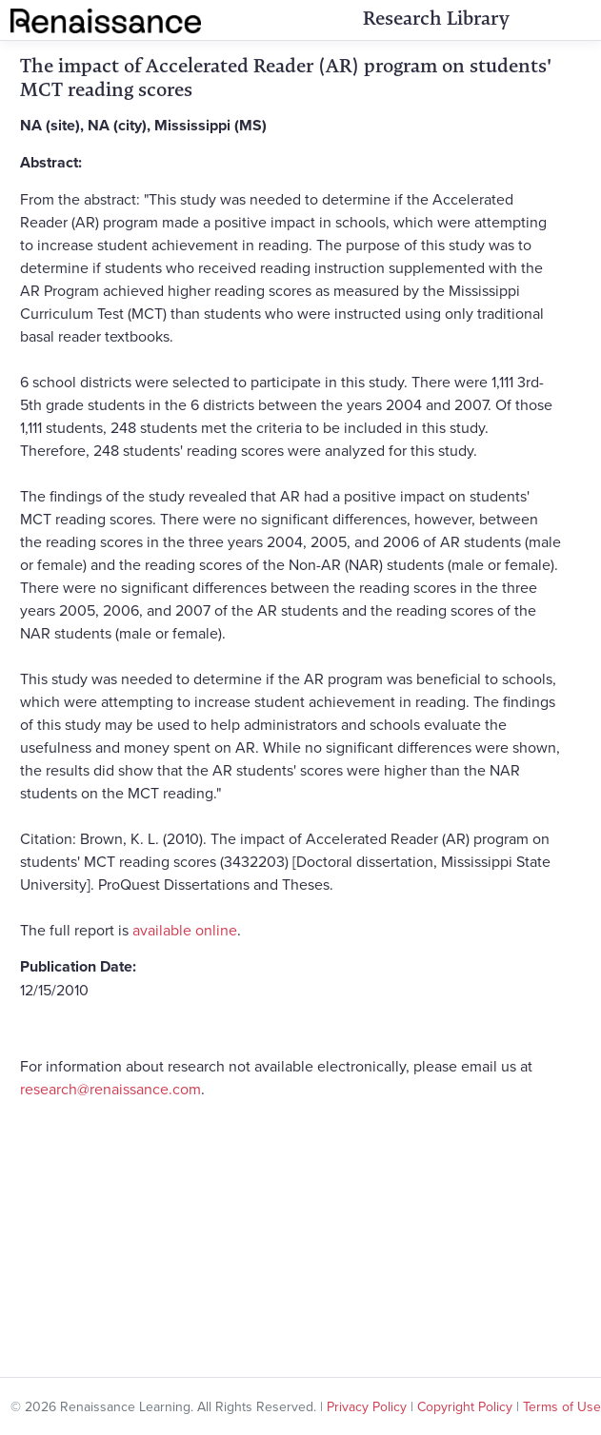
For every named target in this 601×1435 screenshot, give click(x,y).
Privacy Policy (367, 1406)
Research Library (436, 18)
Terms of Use (562, 1406)
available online (184, 929)
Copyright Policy (464, 1406)
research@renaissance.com (110, 1088)
